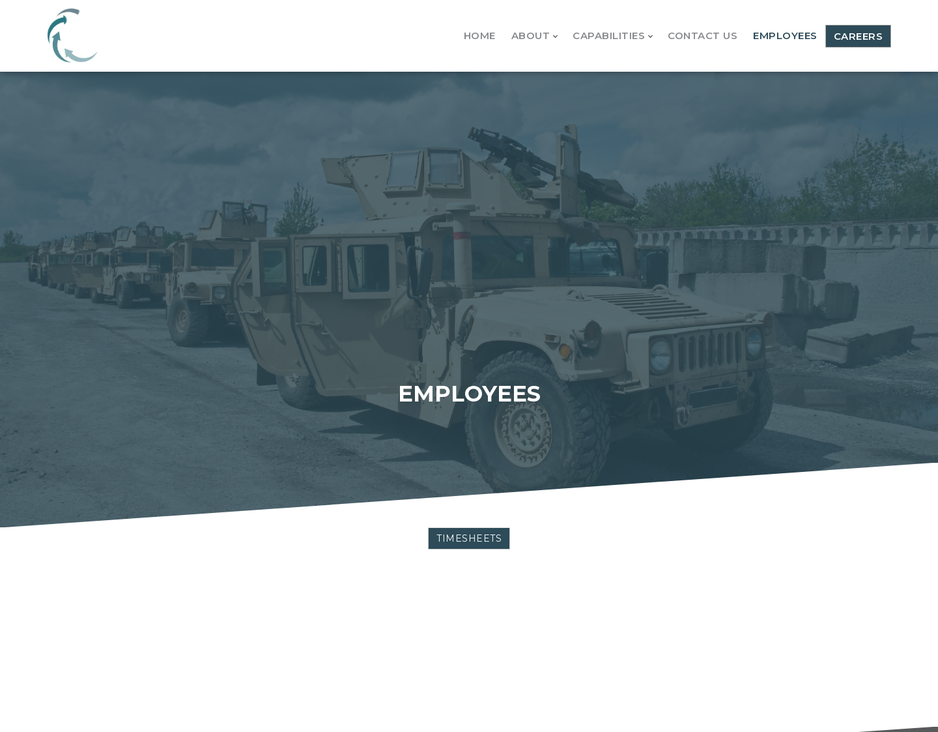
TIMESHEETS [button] (469, 538)
